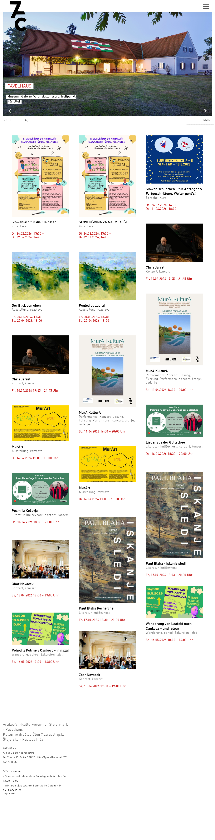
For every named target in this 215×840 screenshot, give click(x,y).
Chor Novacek (23, 605)
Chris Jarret (155, 267)
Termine (206, 120)
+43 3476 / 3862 (24, 757)
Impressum (10, 793)
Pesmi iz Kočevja (25, 511)
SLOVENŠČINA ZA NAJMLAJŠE (103, 222)
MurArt (17, 447)
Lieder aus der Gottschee (165, 442)
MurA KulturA (90, 413)
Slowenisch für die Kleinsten (34, 222)
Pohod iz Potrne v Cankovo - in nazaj (40, 688)
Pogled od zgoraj (92, 306)
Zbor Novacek (89, 669)
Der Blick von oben (26, 306)
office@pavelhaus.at (49, 757)
